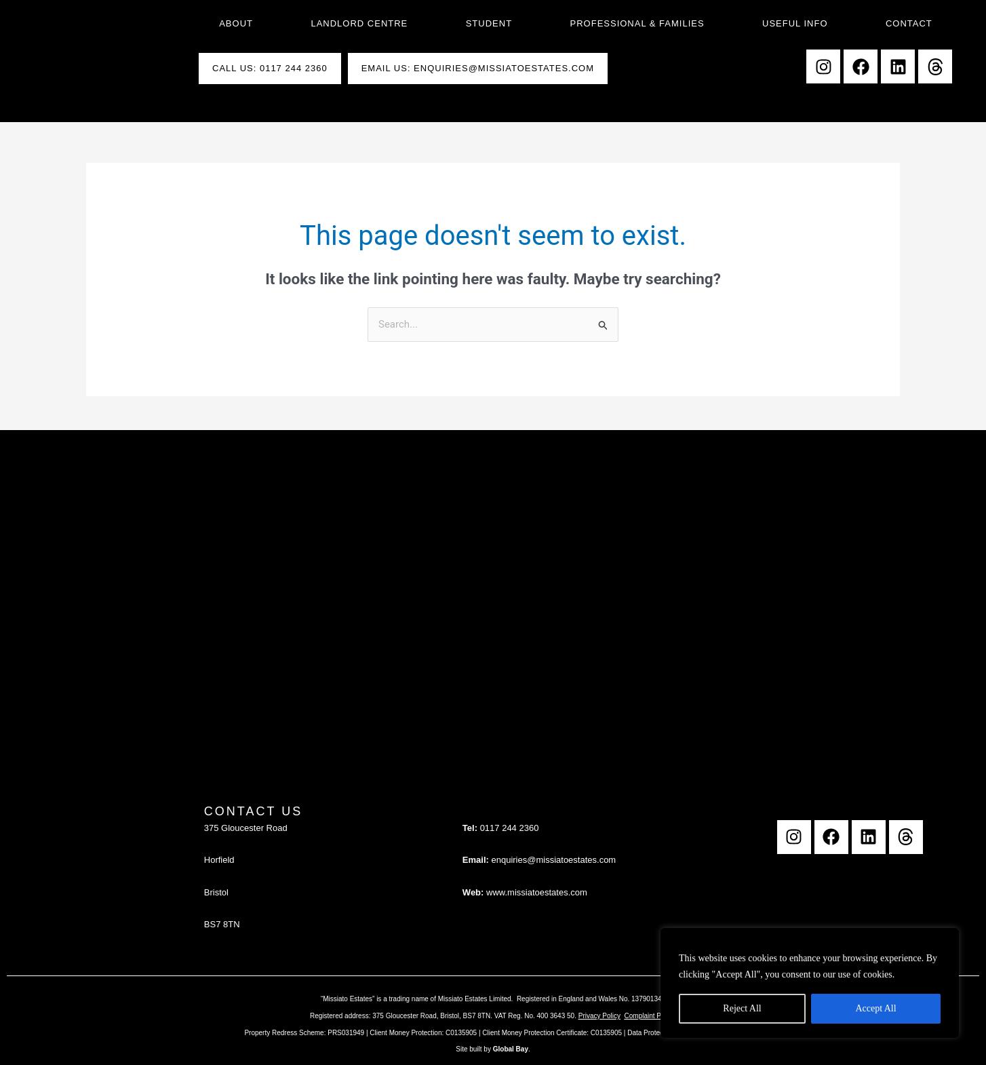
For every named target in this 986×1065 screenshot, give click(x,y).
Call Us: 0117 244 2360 (270, 68)
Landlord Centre (359, 23)
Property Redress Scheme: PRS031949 (304, 1033)
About (236, 23)
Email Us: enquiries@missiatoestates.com (477, 68)
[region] (809, 983)
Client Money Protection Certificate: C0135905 (552, 1033)
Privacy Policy (599, 1016)
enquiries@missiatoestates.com (553, 860)
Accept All (875, 1008)
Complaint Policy (650, 1016)
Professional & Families (637, 23)
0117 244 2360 (509, 828)
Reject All (742, 1008)
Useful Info (794, 23)
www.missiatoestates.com (536, 892)
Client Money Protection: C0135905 (423, 1033)
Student (489, 23)
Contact (909, 23)
